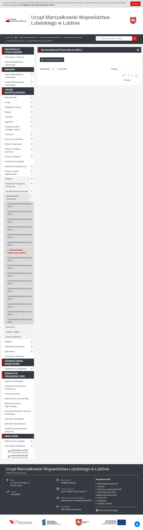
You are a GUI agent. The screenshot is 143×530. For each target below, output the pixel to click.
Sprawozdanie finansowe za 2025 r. (19, 320)
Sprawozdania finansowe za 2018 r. (19, 267)
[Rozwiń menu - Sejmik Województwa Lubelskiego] (32, 76)
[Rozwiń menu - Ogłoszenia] (32, 351)
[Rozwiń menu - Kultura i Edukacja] (32, 156)
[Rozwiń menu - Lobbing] (32, 116)
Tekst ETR (102, 498)
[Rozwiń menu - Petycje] (32, 112)
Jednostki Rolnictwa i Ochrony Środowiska (18, 412)
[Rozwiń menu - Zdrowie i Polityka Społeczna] (32, 150)
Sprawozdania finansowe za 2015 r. (19, 243)
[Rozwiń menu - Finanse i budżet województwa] (32, 172)
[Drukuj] (138, 50)
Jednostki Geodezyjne (14, 419)
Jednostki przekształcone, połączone (16, 430)
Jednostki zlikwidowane (15, 423)
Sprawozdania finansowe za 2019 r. (19, 274)
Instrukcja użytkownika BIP (109, 489)
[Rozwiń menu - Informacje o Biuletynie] (32, 446)
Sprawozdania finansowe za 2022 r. (19, 297)
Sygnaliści (9, 121)
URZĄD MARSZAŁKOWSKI (28, 37)
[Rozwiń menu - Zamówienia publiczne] (32, 346)
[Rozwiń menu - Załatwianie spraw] (32, 107)
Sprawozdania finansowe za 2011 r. (19, 213)
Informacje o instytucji (14, 57)
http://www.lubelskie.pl (71, 509)
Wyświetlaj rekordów (53, 69)
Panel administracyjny (107, 510)
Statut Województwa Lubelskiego (14, 63)
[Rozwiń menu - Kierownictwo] (32, 97)
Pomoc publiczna (13, 336)
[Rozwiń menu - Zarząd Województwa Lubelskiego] (32, 83)
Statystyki (101, 500)
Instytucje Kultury (12, 393)
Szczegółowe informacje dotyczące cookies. (37, 5)
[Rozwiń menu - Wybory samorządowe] (32, 441)
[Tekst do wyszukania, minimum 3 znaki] (116, 38)
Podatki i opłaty (12, 332)
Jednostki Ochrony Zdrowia (17, 398)
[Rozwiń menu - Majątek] (32, 341)
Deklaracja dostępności (107, 483)
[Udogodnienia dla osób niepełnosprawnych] (137, 524)
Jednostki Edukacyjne (14, 381)
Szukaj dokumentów (52, 59)
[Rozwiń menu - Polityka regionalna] (32, 144)
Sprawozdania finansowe (73, 37)
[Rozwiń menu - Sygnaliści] (32, 121)
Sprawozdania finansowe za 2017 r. (19, 259)
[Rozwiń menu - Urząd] (32, 102)
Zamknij (135, 3)
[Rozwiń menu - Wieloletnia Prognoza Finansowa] (32, 185)
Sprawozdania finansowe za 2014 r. (19, 236)
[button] (123, 75)
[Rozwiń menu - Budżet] (32, 178)
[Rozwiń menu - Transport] (32, 134)
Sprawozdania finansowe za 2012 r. (19, 220)
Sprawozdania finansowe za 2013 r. (19, 228)
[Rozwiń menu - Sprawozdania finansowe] (32, 191)
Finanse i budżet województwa (50, 37)
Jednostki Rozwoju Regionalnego (13, 405)
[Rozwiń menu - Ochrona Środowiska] (32, 139)
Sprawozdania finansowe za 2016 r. (40, 41)
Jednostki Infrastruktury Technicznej (15, 387)
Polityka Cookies (104, 503)
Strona (127, 80)
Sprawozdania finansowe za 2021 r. (19, 290)
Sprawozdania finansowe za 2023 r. (19, 305)
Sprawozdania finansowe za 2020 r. (19, 282)
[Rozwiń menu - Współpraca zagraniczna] (32, 166)
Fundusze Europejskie (14, 161)
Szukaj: (125, 69)
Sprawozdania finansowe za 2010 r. (19, 205)
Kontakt (101, 486)
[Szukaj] (134, 38)
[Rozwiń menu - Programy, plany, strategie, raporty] (32, 128)
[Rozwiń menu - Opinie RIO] (32, 327)
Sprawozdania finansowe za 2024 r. (19, 313)
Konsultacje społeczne (14, 356)
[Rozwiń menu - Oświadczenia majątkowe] (32, 368)
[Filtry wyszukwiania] (98, 38)
